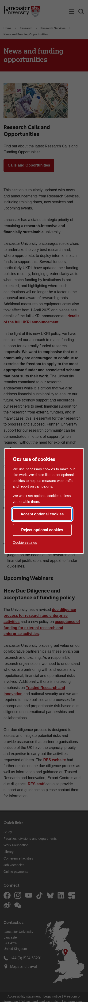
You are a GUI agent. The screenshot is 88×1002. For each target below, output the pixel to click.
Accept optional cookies (42, 514)
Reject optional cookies (42, 530)
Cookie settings (25, 542)
